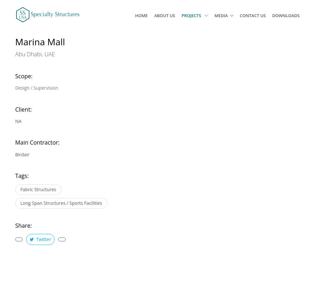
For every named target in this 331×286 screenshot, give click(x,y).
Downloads (286, 15)
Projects (195, 15)
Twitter (40, 239)
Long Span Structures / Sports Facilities (61, 203)
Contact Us (253, 15)
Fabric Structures (38, 189)
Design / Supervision (36, 88)
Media (221, 15)
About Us (164, 15)
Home (141, 15)
